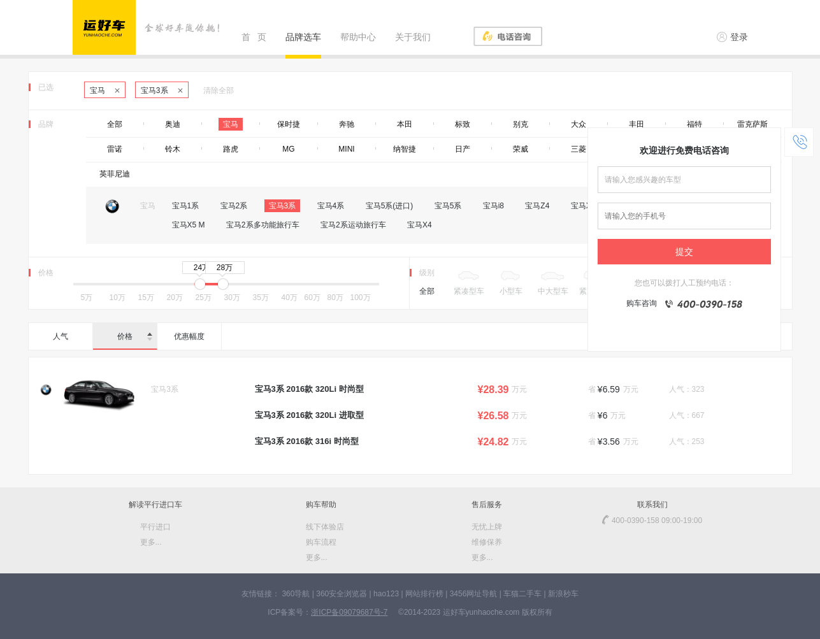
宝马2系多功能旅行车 (262, 224)
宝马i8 (493, 205)
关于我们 (413, 37)
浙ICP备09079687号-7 (349, 612)
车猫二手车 (522, 593)
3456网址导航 (474, 593)
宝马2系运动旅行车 (353, 224)
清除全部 (218, 90)
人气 (60, 336)
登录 (732, 37)
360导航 (296, 593)
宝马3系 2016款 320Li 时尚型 (309, 389)
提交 (684, 252)
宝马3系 (162, 90)
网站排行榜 (424, 593)
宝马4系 (331, 205)
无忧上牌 (486, 526)
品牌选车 (303, 37)
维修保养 (486, 542)
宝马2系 (234, 205)
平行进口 (155, 526)
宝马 (105, 90)
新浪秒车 (563, 593)
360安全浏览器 (341, 593)
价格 (135, 336)
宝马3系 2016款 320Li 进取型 (309, 415)
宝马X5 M (188, 224)
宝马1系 (185, 205)
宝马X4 (419, 224)
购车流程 (321, 542)
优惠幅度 (189, 336)
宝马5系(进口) (390, 205)
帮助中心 (358, 37)
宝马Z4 (537, 205)
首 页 (254, 37)
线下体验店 (325, 526)
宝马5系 (448, 205)
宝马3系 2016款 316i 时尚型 (307, 441)
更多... (151, 542)
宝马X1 (583, 205)
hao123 (386, 593)
